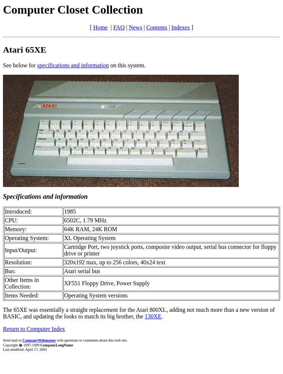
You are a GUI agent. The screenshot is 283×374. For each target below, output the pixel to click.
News (135, 27)
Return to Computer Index (34, 329)
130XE (153, 316)
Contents (156, 27)
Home (100, 27)
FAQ (119, 27)
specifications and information (73, 65)
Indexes (180, 27)
